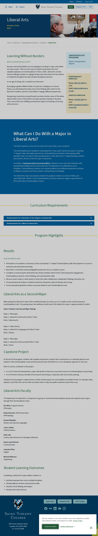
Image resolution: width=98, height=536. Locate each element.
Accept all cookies (50, 526)
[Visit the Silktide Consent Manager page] (91, 528)
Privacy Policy (78, 521)
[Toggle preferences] (67, 526)
